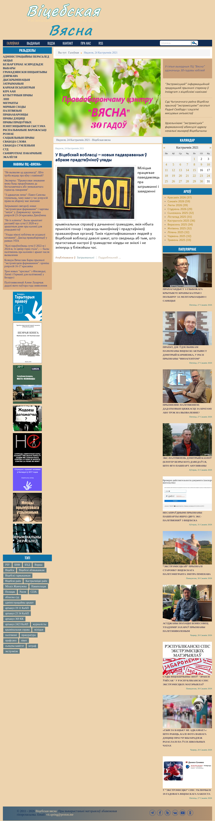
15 (194, 170)
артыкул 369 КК (14, 618)
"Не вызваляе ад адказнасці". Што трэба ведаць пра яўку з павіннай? (24, 174)
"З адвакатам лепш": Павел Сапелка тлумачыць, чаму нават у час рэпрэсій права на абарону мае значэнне (26, 197)
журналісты (39, 624)
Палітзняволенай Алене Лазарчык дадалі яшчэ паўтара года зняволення (25, 284)
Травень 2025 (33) (179, 240)
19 (173, 175)
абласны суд (12, 597)
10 (208, 164)
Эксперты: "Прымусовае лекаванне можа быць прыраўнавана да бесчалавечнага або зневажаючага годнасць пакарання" (24, 185)
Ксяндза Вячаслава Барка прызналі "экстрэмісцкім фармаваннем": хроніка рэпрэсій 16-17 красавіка (26, 263)
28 (187, 181)
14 (187, 170)
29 (194, 181)
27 (180, 181)
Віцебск (9, 570)
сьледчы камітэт (14, 645)
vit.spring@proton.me (59, 814)
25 (166, 181)
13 (180, 170)
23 (201, 175)
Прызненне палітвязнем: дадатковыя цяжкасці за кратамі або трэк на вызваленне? (187, 408)
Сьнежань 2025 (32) (181, 213)
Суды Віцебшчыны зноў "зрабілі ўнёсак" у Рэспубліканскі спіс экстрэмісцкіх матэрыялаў (186, 680)
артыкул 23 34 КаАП (17, 613)
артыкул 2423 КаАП (16, 624)
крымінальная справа (17, 629)
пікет (24, 640)
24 (208, 175)
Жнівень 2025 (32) (180, 228)
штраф (32, 645)
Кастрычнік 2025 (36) (181, 220)
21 (187, 175)
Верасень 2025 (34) (180, 224)
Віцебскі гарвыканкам (17, 575)
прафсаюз (10, 640)
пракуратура (29, 635)
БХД (27, 564)
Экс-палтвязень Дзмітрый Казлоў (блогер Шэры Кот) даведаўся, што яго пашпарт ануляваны (187, 461)
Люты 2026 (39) (178, 205)
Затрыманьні (85, 257)
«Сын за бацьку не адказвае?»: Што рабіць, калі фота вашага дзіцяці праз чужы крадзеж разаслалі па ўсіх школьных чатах (185, 738)
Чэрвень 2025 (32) (179, 236)
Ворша (38, 564)
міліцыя (38, 629)
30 (201, 181)
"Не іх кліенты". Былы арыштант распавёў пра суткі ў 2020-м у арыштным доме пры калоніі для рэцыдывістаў (23, 225)
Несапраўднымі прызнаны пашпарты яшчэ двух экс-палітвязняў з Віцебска (182, 516)
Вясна (70, 30)
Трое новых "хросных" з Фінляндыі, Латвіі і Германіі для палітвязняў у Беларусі (25, 274)
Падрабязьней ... (109, 257)
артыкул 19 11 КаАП (17, 608)
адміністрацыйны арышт (19, 602)
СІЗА (34, 591)
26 (173, 181)
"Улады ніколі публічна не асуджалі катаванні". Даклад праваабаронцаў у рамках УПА (25, 237)
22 (194, 175)
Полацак (10, 591)
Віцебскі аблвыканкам (31, 570)
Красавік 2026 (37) (180, 197)
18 (166, 175)
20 (180, 175)
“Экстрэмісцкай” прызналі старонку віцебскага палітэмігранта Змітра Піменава (187, 570)
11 (166, 170)
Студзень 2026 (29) (180, 209)
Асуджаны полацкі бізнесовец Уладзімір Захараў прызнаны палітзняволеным (185, 627)
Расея (23, 591)
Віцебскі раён (13, 581)
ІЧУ (7, 564)
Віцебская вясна (45, 811)
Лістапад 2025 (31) (180, 216)
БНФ (17, 564)
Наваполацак (38, 586)
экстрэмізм (11, 651)
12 (173, 170)
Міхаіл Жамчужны (16, 586)
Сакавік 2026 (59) (179, 201)
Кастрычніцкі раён (36, 581)
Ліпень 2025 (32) (178, 232)
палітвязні (11, 635)
